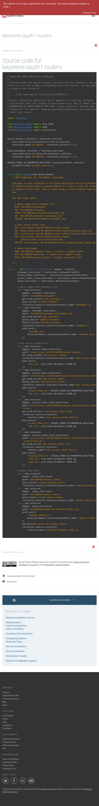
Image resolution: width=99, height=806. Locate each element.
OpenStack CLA (9, 769)
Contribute (6, 728)
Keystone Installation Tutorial (20, 617)
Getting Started (13, 622)
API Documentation (10, 745)
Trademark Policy (9, 762)
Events (5, 719)
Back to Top (89, 12)
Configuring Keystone (16, 638)
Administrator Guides (16, 656)
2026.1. (7, 7)
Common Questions (10, 699)
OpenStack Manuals (10, 739)
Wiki (4, 748)
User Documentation (16, 646)
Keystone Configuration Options (21, 660)
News (4, 705)
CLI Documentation (15, 651)
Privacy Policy (8, 765)
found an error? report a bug (18, 575)
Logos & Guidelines (10, 759)
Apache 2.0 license (48, 789)
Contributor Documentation (19, 633)
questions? (9, 581)
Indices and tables (15, 629)
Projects (5, 692)
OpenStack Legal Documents (57, 565)
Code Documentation (16, 625)
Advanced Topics (14, 641)
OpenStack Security (10, 695)
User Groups (7, 716)
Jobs (4, 722)
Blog (4, 702)
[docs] (11, 174)
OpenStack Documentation (61, 600)
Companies (7, 725)
